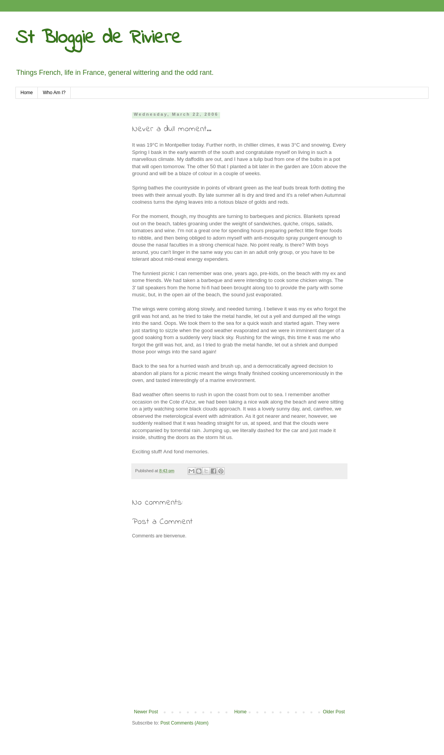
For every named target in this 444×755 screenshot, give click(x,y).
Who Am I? (54, 92)
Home (26, 92)
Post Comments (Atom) (184, 723)
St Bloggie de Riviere (98, 38)
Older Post (334, 711)
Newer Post (146, 711)
